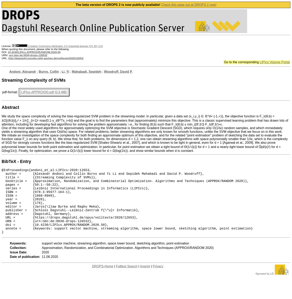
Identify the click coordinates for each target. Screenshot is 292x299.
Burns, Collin (49, 71)
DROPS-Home (102, 281)
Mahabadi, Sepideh (86, 71)
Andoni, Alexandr (22, 71)
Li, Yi (65, 71)
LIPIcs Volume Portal (275, 62)
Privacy (158, 281)
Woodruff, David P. (118, 71)
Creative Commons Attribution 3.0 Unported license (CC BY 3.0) (57, 46)
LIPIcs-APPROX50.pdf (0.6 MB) (44, 92)
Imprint (145, 281)
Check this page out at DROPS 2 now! (188, 4)
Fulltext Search (126, 281)
